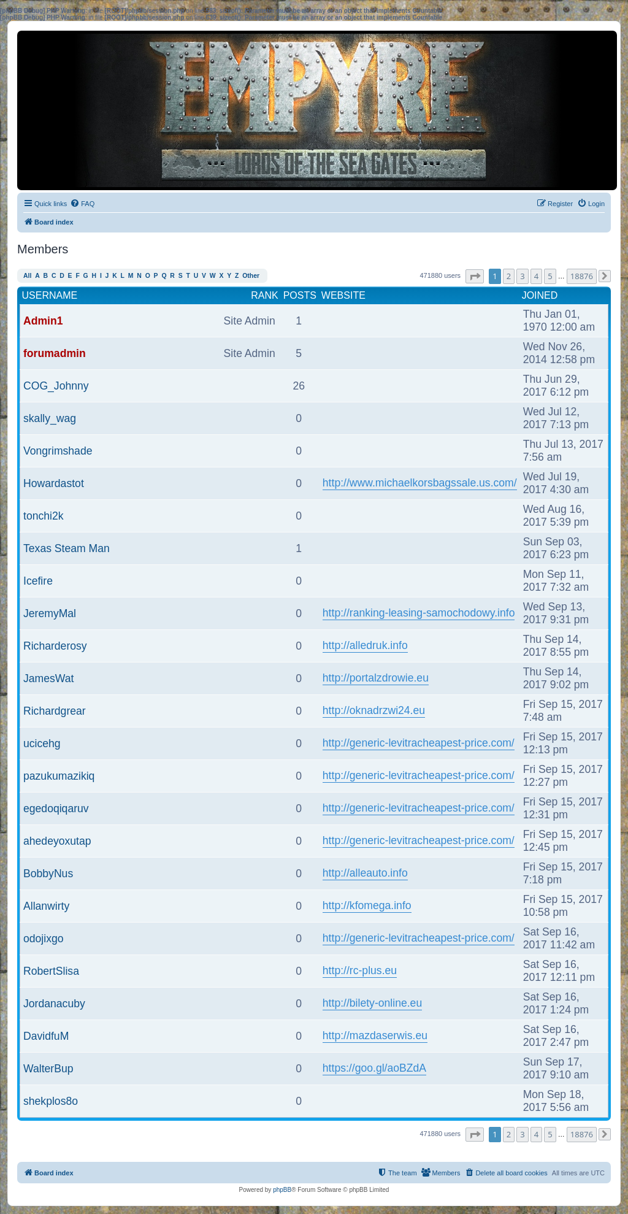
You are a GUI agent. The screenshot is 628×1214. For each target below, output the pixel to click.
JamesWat (48, 678)
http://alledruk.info (365, 645)
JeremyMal (49, 613)
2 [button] (509, 276)
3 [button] (522, 276)
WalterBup (48, 1068)
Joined (540, 295)
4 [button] (536, 276)
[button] (474, 276)
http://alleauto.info (365, 873)
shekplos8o (50, 1101)
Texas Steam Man (66, 548)
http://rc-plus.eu (360, 970)
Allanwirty (46, 906)
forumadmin (54, 353)
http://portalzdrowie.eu (376, 678)
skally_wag (49, 418)
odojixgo (43, 938)
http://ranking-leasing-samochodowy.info (419, 613)
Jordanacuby (54, 1003)
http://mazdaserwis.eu (375, 1035)
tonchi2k (43, 516)
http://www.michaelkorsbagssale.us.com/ (420, 483)
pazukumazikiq (58, 776)
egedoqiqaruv (56, 808)
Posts (299, 295)
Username (50, 295)
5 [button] (550, 276)
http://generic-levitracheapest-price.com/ (419, 743)
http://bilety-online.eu (372, 1003)
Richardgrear (54, 711)
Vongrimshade (57, 451)
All (27, 275)
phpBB (282, 1189)
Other (250, 275)
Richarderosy (55, 646)
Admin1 (43, 321)
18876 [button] (581, 276)
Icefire (38, 581)
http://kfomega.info (367, 905)
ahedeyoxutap (57, 841)
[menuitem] (82, 203)
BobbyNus (48, 873)
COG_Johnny (56, 386)
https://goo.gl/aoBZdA (374, 1068)
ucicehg (42, 743)
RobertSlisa (51, 971)
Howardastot (53, 483)
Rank (264, 295)
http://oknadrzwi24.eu (374, 710)
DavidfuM (46, 1036)
